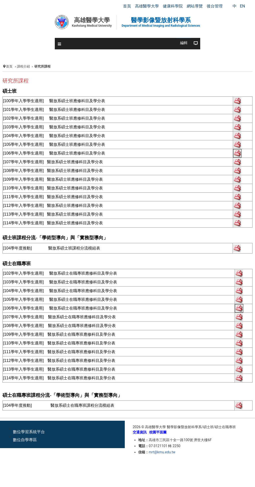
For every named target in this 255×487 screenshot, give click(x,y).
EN (242, 6)
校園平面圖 (158, 432)
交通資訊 (140, 432)
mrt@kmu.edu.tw (162, 452)
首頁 (9, 66)
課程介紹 (23, 66)
